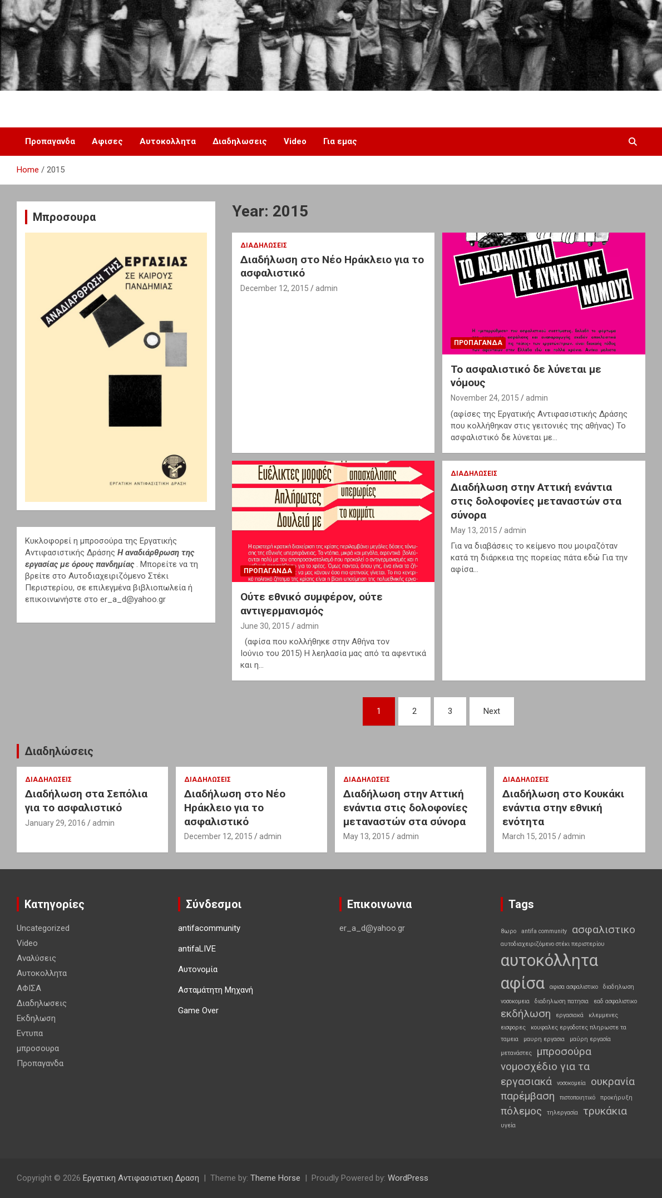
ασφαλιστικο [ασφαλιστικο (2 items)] (603, 929)
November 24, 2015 (485, 397)
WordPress (408, 1178)
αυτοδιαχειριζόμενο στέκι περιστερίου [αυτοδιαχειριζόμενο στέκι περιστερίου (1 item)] (553, 944)
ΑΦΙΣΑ (29, 988)
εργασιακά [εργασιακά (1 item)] (570, 1015)
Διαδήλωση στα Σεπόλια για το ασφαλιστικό (86, 800)
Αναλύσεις (36, 958)
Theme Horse (275, 1178)
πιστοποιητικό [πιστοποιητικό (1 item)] (577, 1097)
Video (295, 141)
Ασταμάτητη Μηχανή (215, 990)
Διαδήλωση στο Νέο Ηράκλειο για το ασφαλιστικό (234, 807)
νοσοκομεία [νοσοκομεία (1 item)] (571, 1083)
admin (326, 288)
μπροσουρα (38, 1048)
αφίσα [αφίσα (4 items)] (523, 983)
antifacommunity (209, 928)
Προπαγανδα (50, 141)
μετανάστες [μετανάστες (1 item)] (516, 1053)
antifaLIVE (197, 949)
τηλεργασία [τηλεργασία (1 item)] (562, 1112)
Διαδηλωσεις (240, 141)
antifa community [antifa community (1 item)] (544, 931)
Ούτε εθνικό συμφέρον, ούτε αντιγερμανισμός (311, 603)
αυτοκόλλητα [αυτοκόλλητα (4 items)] (549, 960)
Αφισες (107, 141)
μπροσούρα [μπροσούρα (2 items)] (564, 1051)
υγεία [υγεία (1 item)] (508, 1125)
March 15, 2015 (529, 836)
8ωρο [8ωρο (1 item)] (508, 931)
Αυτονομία (198, 969)
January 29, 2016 (55, 823)
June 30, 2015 (265, 626)
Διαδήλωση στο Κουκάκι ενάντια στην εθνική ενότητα (563, 807)
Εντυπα (30, 1033)
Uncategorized (43, 928)
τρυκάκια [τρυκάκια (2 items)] (605, 1111)
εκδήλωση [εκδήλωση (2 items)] (526, 1013)
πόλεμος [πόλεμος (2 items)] (521, 1111)
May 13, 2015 (474, 530)
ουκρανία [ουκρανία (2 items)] (613, 1081)
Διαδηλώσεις (58, 751)
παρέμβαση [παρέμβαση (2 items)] (528, 1095)
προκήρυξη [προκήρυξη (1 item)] (616, 1097)
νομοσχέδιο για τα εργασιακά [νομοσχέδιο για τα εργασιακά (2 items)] (545, 1074)
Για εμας (340, 141)
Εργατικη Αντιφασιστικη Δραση (141, 1178)
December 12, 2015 (274, 288)
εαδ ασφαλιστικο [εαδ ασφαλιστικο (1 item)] (615, 1001)
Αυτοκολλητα (168, 141)
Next (491, 711)
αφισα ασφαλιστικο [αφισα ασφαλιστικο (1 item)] (574, 986)
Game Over (198, 1010)
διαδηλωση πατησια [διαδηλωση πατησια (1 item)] (562, 1001)
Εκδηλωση (36, 1018)
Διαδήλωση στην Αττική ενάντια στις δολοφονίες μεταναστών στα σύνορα (536, 501)
